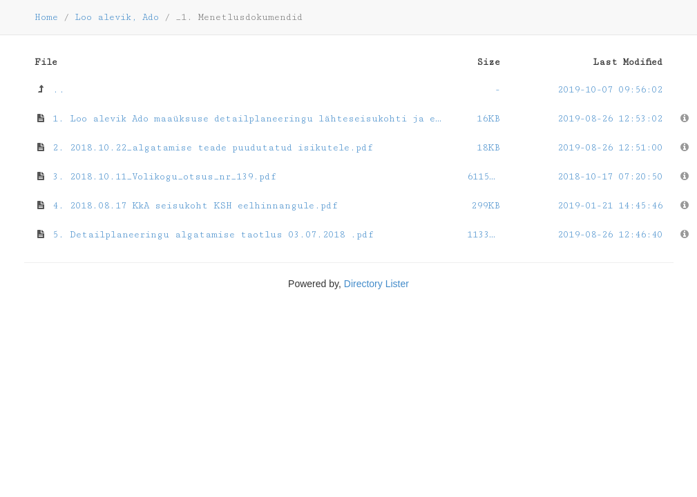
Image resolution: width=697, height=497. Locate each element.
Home (46, 17)
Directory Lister (376, 283)
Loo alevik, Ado (117, 17)
